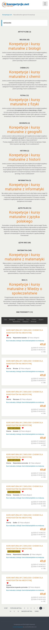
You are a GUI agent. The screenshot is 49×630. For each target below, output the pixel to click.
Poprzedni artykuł (16, 608)
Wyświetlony (16, 321)
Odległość (25, 321)
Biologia (24, 40)
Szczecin (15, 431)
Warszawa (16, 399)
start (6, 608)
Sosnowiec (16, 495)
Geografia (24, 123)
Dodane (34, 319)
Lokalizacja (20, 319)
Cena (28, 319)
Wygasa (41, 319)
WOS (24, 280)
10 (10, 611)
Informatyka (24, 180)
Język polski (24, 208)
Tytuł (5, 319)
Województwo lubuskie (20, 337)
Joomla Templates (18, 627)
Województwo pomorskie (20, 463)
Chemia (24, 68)
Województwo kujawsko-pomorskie (17, 587)
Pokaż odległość (34, 337)
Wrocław (15, 368)
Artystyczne (24, 32)
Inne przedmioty (24, 312)
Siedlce (15, 522)
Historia (24, 151)
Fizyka (24, 95)
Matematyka (24, 250)
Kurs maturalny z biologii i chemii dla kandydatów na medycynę (25, 340)
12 (18, 611)
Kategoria (12, 319)
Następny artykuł (26, 611)
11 (14, 611)
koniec (37, 611)
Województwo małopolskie (21, 554)
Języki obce (24, 243)
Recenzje (33, 321)
